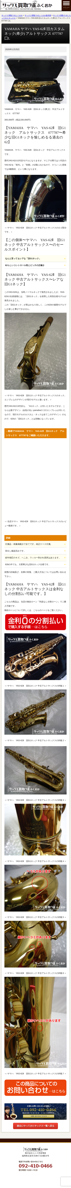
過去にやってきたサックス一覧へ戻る (35, 1126)
